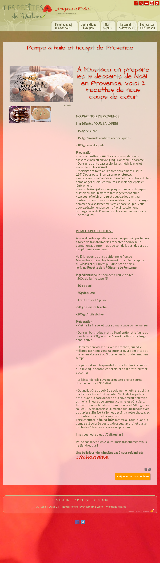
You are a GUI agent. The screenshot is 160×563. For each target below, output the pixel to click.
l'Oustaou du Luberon (93, 456)
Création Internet (145, 512)
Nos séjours (109, 26)
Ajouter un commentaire (133, 476)
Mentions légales (116, 506)
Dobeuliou (132, 512)
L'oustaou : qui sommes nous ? (66, 26)
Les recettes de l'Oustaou (147, 26)
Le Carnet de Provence (127, 26)
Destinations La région (90, 26)
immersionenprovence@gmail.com (82, 506)
